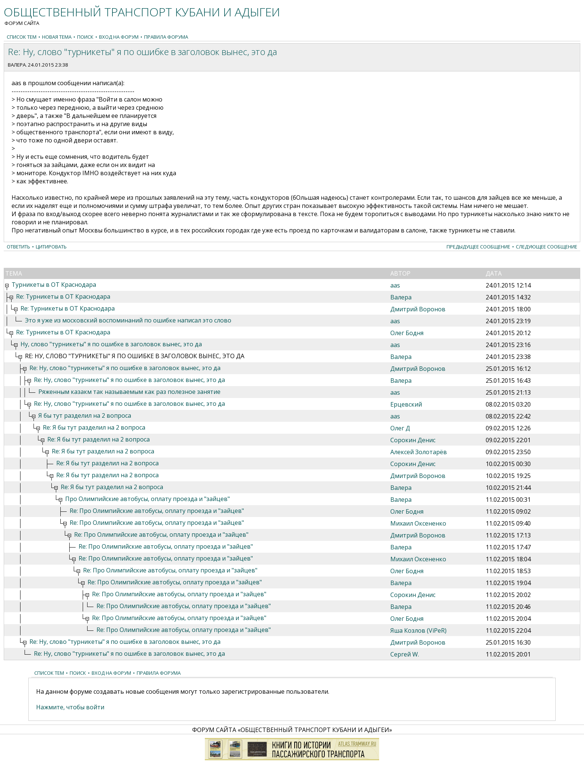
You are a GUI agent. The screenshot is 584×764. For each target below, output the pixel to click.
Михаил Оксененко (418, 523)
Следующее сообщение (546, 246)
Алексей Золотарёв (418, 452)
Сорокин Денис (412, 440)
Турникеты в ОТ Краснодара (54, 284)
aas (395, 285)
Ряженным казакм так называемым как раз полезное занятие (129, 392)
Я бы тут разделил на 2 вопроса (84, 415)
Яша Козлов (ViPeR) (418, 630)
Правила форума (166, 36)
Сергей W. (404, 654)
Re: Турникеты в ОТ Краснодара (63, 296)
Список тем (21, 36)
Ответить (18, 246)
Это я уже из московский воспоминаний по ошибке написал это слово (128, 320)
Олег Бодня (406, 333)
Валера (17, 64)
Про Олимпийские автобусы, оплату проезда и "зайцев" (147, 499)
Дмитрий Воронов (417, 309)
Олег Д (400, 428)
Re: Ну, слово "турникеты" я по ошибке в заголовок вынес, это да (124, 368)
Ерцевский (406, 404)
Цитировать (51, 246)
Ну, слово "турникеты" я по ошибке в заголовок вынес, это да (111, 344)
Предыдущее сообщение (478, 246)
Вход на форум (119, 36)
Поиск (85, 36)
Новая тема (57, 36)
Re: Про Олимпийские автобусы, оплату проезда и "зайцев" (157, 511)
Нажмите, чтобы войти (70, 707)
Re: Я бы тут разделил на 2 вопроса (94, 427)
